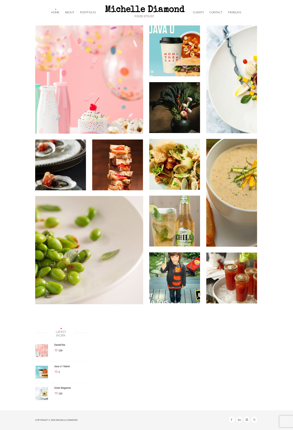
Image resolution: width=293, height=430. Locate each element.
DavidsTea (59, 345)
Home (55, 12)
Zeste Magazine (62, 388)
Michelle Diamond (67, 420)
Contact (215, 12)
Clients (198, 12)
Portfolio (88, 12)
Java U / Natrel (62, 366)
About (69, 12)
